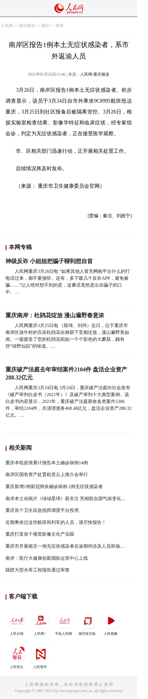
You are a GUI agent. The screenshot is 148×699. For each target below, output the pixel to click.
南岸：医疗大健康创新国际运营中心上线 (46, 558)
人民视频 (111, 623)
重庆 (46, 26)
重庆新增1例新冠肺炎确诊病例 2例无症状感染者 (54, 486)
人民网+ (41, 623)
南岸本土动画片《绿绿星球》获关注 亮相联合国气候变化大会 (67, 498)
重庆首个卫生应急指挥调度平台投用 (42, 510)
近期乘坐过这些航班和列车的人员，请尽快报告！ (55, 522)
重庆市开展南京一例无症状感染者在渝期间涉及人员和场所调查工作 (74, 546)
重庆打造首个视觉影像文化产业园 (39, 534)
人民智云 (17, 656)
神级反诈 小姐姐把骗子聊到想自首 (49, 261)
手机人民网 (64, 623)
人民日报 (17, 623)
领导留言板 (88, 623)
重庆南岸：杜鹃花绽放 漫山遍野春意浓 (54, 315)
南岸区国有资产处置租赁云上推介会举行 (46, 474)
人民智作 (41, 656)
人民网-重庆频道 (95, 74)
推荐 (60, 26)
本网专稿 (20, 247)
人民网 (7, 26)
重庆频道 (27, 26)
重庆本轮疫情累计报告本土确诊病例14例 (46, 462)
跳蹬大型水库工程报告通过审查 (37, 569)
